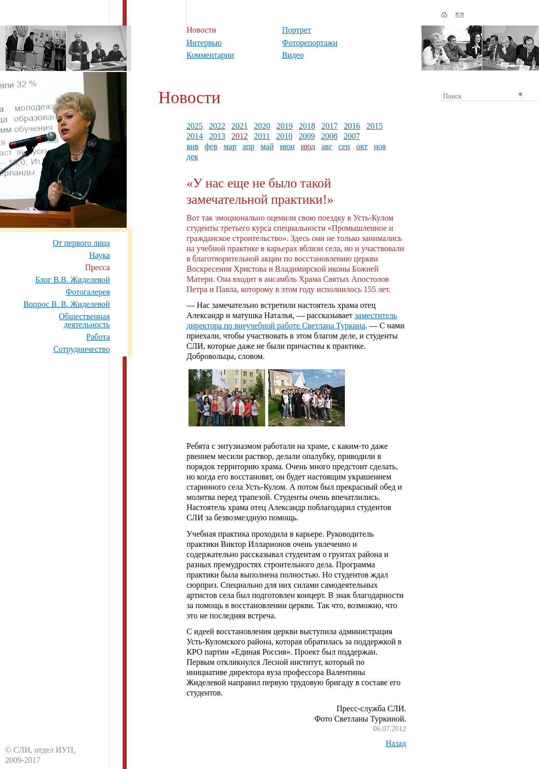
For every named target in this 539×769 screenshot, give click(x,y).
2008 (329, 136)
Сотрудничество (81, 349)
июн (287, 146)
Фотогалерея (87, 291)
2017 (329, 126)
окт (362, 146)
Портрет (296, 30)
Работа (98, 336)
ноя (380, 146)
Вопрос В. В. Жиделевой (67, 304)
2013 (217, 136)
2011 (262, 136)
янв (192, 146)
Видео (292, 55)
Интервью (204, 42)
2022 (217, 126)
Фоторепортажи (310, 42)
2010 (284, 136)
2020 (262, 126)
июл (308, 146)
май (267, 146)
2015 (374, 126)
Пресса (97, 267)
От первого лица (81, 242)
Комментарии (210, 55)
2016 (352, 126)
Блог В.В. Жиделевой (72, 279)
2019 (284, 126)
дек (192, 156)
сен (344, 146)
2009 (306, 136)
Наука (99, 255)
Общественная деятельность (84, 320)
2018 (307, 126)
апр (248, 146)
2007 (351, 136)
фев (210, 146)
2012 (239, 136)
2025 (194, 126)
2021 (239, 126)
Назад (396, 743)
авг (326, 146)
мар (230, 146)
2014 (194, 136)
